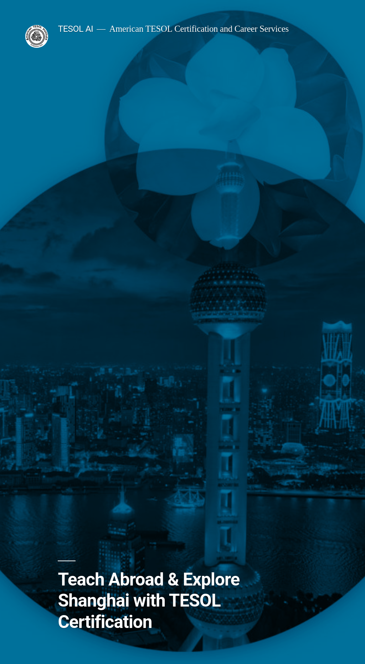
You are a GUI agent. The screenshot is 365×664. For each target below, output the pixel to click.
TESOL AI (75, 29)
